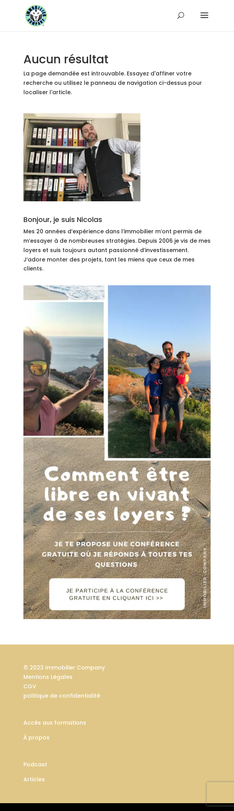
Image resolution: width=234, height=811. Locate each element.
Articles (34, 779)
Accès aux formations (54, 723)
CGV (29, 686)
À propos (36, 737)
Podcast (35, 764)
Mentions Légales (48, 677)
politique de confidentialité (61, 696)
